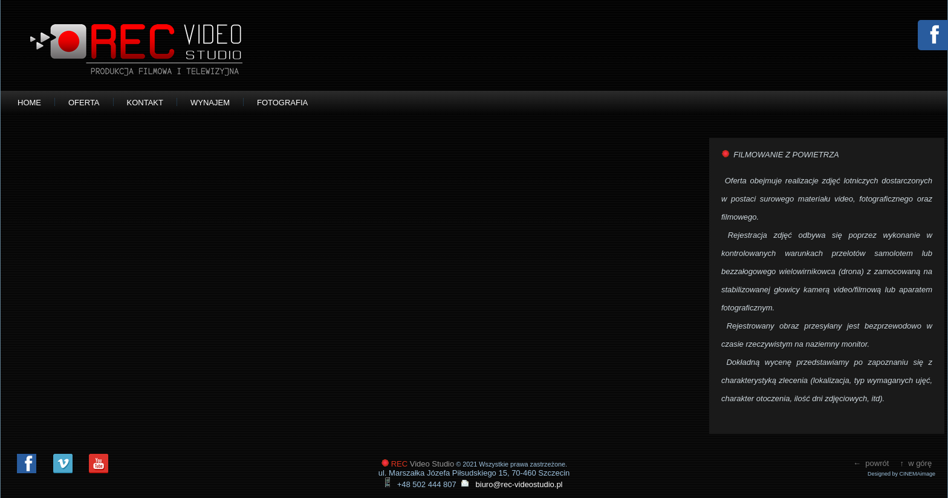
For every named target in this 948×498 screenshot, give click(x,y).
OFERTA (84, 102)
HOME (29, 102)
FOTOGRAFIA (282, 102)
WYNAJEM (210, 102)
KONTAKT (145, 102)
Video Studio (423, 463)
